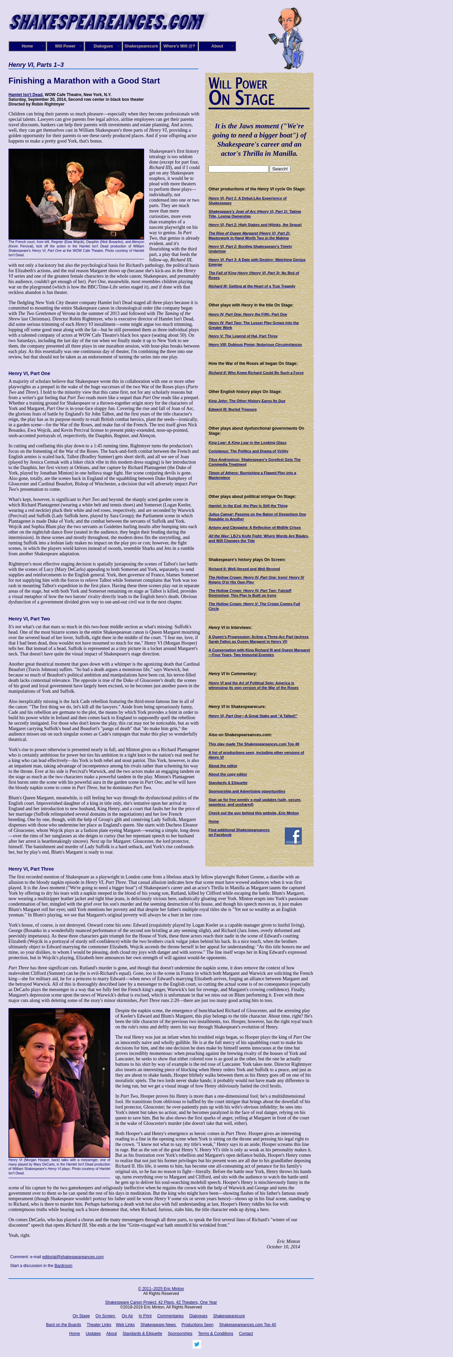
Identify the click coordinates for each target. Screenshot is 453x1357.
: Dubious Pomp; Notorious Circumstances (255, 344)
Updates (93, 1333)
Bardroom (64, 1265)
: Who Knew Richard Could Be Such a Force (256, 373)
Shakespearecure (141, 46)
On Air (127, 1316)
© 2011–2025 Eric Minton (161, 1288)
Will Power (65, 46)
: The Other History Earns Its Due (247, 401)
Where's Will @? (179, 46)
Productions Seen (197, 1324)
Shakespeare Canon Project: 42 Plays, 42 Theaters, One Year (161, 1302)
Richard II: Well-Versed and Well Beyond (244, 569)
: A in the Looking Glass (248, 443)
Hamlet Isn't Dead (25, 94)
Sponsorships (180, 1333)
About (217, 46)
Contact (246, 1333)
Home (27, 46)
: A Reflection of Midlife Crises (255, 527)
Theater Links (99, 1324)
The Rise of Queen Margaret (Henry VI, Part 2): (249, 233)
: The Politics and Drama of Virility (249, 451)
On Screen (106, 1316)
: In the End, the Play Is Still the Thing (248, 506)
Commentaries (170, 1316)
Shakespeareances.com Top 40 (247, 1324)
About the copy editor (228, 774)
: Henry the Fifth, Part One (248, 314)
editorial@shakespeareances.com (73, 1256)
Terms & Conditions (215, 1333)
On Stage (81, 1316)
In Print (145, 1316)
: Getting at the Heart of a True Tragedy (252, 286)
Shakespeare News (158, 1324)
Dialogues (103, 46)
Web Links (125, 1324)
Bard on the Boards (63, 1324)
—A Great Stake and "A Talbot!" (253, 716)
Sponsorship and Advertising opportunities (247, 791)
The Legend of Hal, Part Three (243, 336)
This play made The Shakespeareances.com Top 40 (254, 744)
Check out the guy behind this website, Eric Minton (254, 813)
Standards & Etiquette (228, 783)
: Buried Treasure (233, 409)
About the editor (223, 766)
